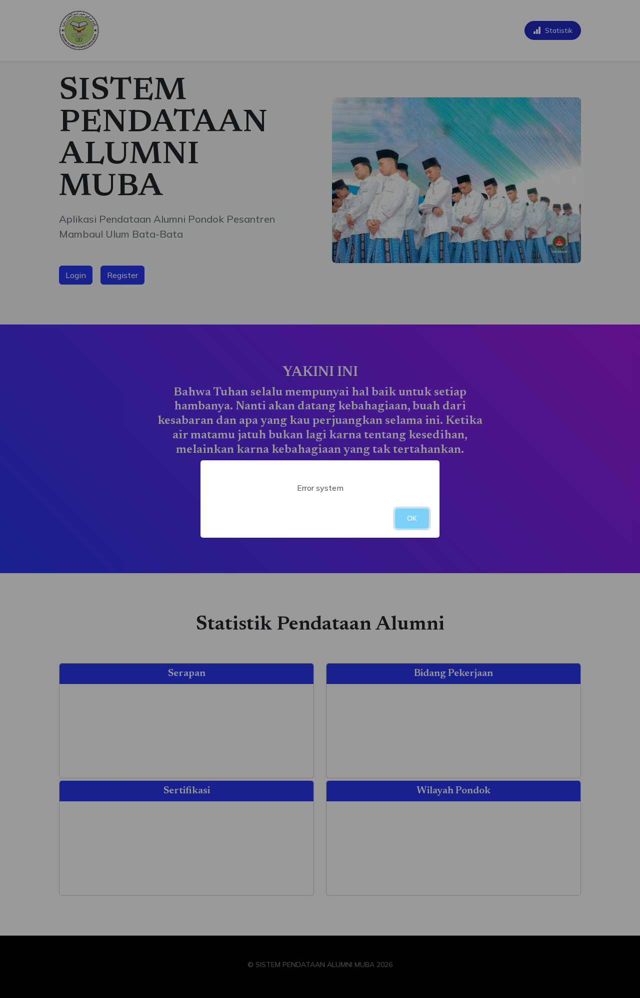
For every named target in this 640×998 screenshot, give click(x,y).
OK (412, 518)
